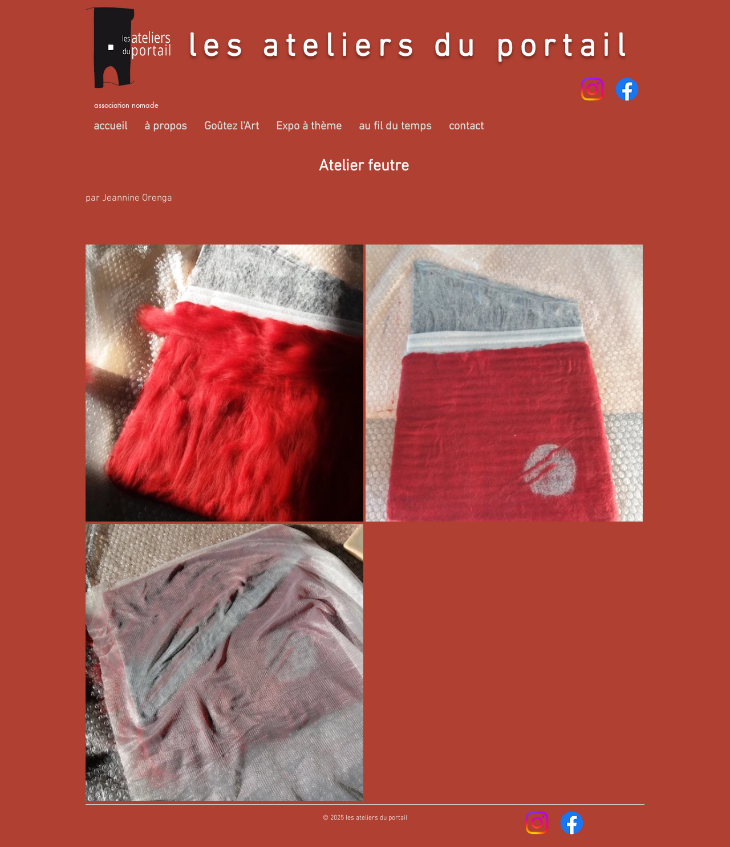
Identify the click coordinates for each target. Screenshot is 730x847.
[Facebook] (627, 89)
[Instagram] (592, 89)
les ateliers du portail (409, 47)
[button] (166, 126)
